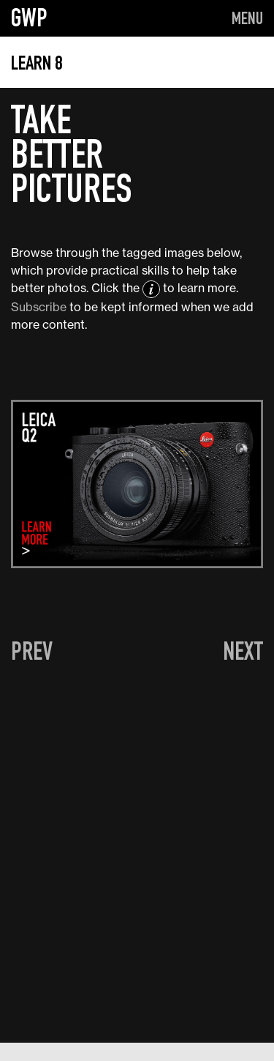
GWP (29, 17)
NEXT (243, 651)
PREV (32, 651)
